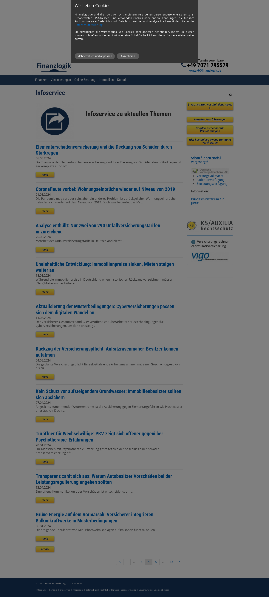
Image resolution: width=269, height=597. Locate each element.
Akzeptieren (128, 56)
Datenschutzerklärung (89, 25)
